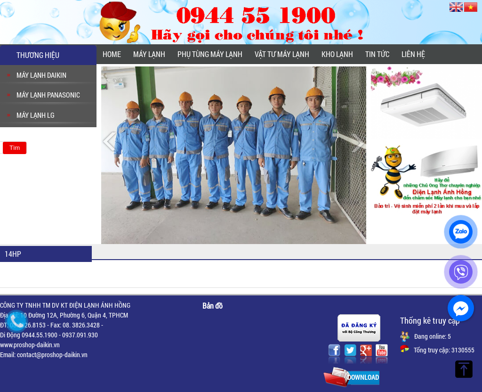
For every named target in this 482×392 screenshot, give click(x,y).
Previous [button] (110, 142)
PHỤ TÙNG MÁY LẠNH (209, 54)
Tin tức (377, 54)
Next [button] (356, 142)
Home (112, 54)
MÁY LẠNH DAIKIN (41, 75)
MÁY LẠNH (149, 54)
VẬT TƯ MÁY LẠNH (282, 54)
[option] (233, 155)
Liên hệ (413, 54)
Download (363, 377)
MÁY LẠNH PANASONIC (48, 94)
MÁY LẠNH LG (35, 115)
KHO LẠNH (337, 54)
